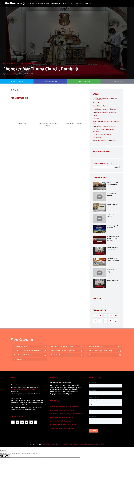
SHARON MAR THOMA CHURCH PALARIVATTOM (113, 259)
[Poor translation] (7, 455)
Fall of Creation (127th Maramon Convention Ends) (22, 63)
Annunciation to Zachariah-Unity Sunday (104, 109)
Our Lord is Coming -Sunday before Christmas (27, 351)
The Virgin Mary (97, 137)
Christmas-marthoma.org (52, 444)
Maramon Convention (83, 3)
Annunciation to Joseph (100, 103)
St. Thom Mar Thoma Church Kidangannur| (112, 183)
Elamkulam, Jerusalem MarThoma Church (112, 205)
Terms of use (67, 444)
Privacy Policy (78, 444)
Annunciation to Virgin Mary (101, 106)
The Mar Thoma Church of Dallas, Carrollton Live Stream (113, 238)
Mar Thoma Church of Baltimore (112, 194)
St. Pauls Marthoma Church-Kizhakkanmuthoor (112, 271)
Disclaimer (100, 444)
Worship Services (42, 3)
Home (32, 3)
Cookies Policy (89, 444)
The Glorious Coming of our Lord (102, 134)
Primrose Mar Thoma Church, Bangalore (62, 410)
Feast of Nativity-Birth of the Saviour (104, 126)
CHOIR (95, 115)
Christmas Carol (68, 3)
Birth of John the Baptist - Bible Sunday (105, 112)
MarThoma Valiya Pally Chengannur (112, 227)
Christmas (56, 3)
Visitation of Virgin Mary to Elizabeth (104, 140)
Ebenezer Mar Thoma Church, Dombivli (112, 248)
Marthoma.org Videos (11, 74)
